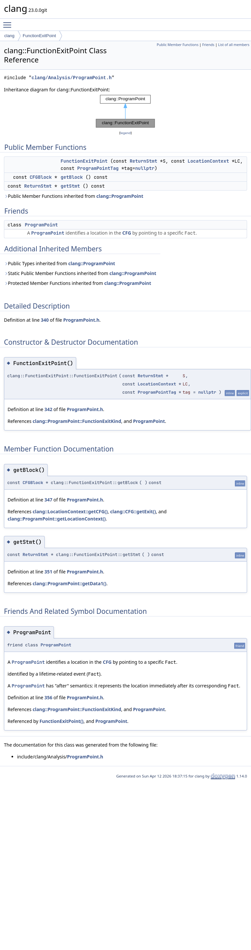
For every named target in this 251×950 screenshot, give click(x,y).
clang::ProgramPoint (119, 196)
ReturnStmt (143, 161)
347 (48, 500)
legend (125, 133)
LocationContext (208, 161)
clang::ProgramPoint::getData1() (69, 583)
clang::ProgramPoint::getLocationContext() (57, 519)
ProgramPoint (41, 225)
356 (48, 697)
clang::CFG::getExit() (133, 511)
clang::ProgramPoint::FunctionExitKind (77, 421)
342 (48, 409)
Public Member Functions (177, 44)
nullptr (144, 168)
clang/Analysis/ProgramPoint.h (72, 78)
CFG (126, 233)
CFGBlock (41, 177)
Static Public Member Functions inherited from (80, 273)
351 (48, 571)
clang (9, 35)
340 (45, 320)
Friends (208, 44)
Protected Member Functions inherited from (77, 283)
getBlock (72, 177)
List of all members (233, 44)
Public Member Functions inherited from (73, 196)
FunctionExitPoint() (61, 721)
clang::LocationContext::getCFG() (70, 511)
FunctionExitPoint (39, 35)
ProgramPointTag (98, 168)
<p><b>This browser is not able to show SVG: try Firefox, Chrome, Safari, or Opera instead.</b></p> (125, 111)
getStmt (70, 186)
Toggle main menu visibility (8, 22)
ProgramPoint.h (81, 320)
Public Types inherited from (59, 263)
